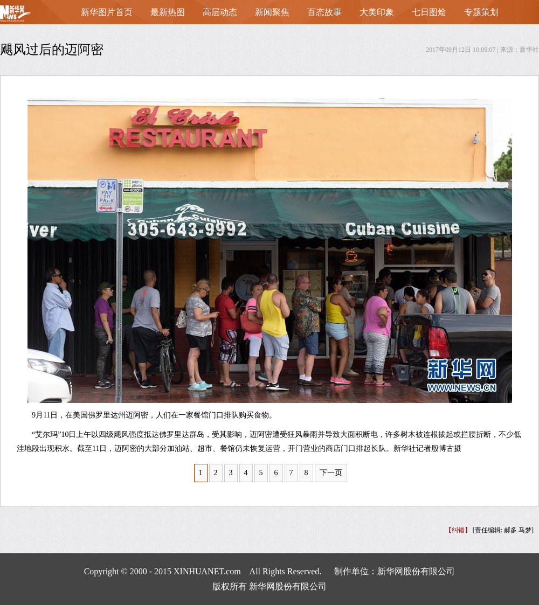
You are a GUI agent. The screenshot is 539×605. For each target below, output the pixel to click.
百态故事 (324, 12)
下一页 (331, 473)
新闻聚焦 (272, 12)
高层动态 (220, 12)
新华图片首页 (107, 12)
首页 (32, 16)
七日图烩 (429, 12)
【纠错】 (458, 530)
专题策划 (481, 12)
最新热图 (167, 12)
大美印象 (377, 12)
